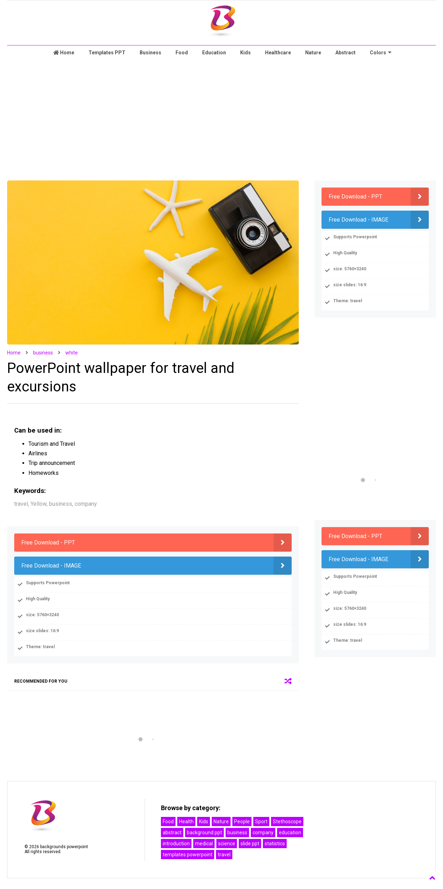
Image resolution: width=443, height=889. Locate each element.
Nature (313, 52)
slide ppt (250, 843)
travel (224, 854)
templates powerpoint (187, 854)
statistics (275, 843)
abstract (172, 832)
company (263, 832)
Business (150, 52)
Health (186, 821)
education (290, 832)
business (43, 353)
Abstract (345, 52)
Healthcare (278, 52)
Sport (261, 821)
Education (214, 52)
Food (181, 52)
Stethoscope (287, 821)
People (242, 821)
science (226, 843)
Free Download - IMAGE (51, 565)
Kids (245, 52)
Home (63, 52)
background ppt (204, 832)
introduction (176, 843)
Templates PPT (106, 52)
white (71, 353)
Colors (380, 52)
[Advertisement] (222, 120)
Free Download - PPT (48, 542)
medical (204, 843)
